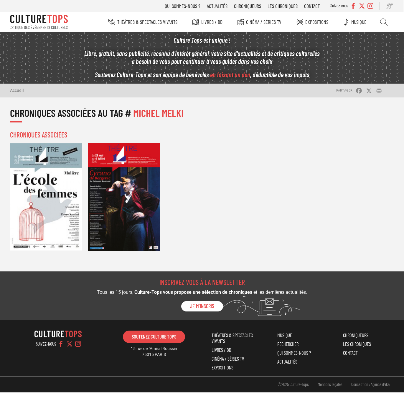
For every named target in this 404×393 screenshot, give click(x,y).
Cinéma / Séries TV (264, 22)
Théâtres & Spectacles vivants (148, 22)
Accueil (17, 91)
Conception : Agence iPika (370, 384)
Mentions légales (330, 384)
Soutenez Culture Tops (154, 337)
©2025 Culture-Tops (293, 384)
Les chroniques (283, 6)
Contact (313, 6)
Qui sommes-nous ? (183, 6)
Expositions (317, 22)
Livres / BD (212, 22)
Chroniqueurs (248, 6)
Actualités (218, 6)
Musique (359, 22)
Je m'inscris (202, 307)
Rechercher (384, 22)
